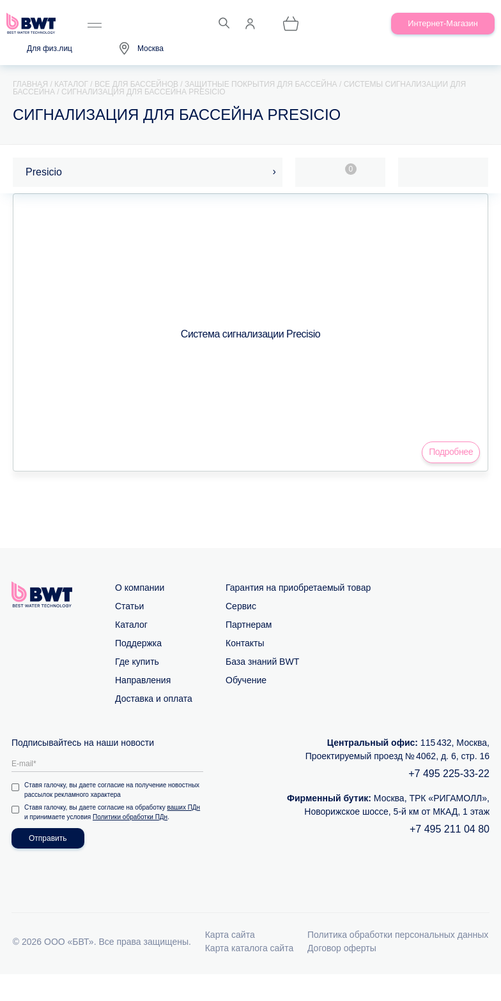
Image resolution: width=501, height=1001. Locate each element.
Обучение (246, 680)
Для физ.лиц (49, 48)
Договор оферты (341, 948)
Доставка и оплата (153, 698)
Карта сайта (230, 935)
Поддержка (138, 643)
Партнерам (249, 624)
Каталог (131, 624)
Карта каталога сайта (249, 948)
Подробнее (451, 452)
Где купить (137, 661)
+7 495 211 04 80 (449, 829)
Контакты (245, 643)
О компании (139, 587)
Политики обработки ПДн (130, 816)
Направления (143, 680)
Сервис (241, 606)
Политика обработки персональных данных (397, 935)
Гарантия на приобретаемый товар (298, 587)
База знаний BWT (262, 661)
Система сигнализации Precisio (250, 334)
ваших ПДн (184, 807)
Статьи (129, 606)
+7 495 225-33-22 (448, 773)
